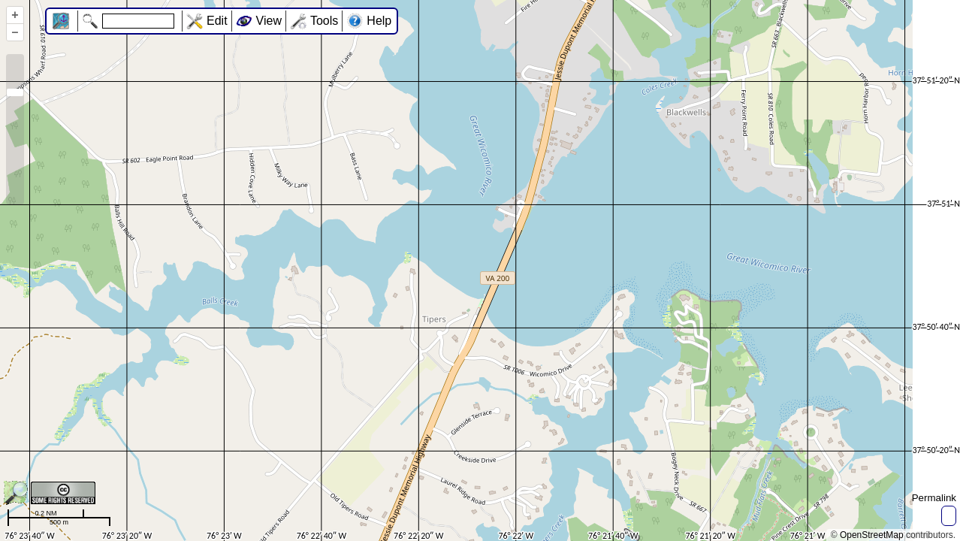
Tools (324, 20)
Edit (217, 20)
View (269, 20)
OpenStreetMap (872, 535)
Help (379, 20)
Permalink (934, 497)
